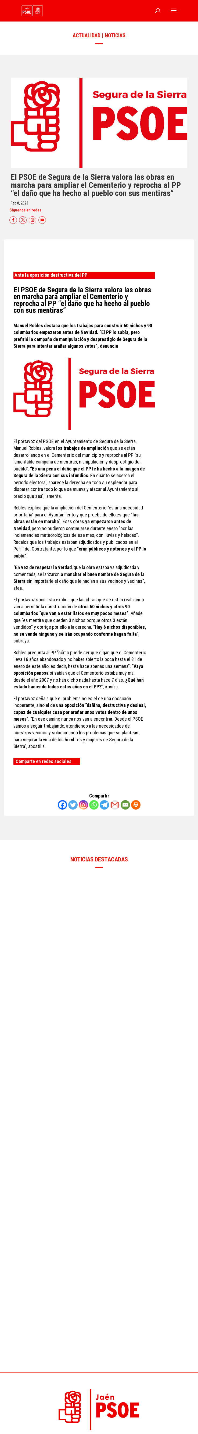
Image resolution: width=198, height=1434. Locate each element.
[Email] (125, 805)
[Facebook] (62, 805)
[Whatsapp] (94, 805)
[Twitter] (73, 805)
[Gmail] (115, 805)
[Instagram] (83, 805)
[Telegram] (104, 805)
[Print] (136, 805)
